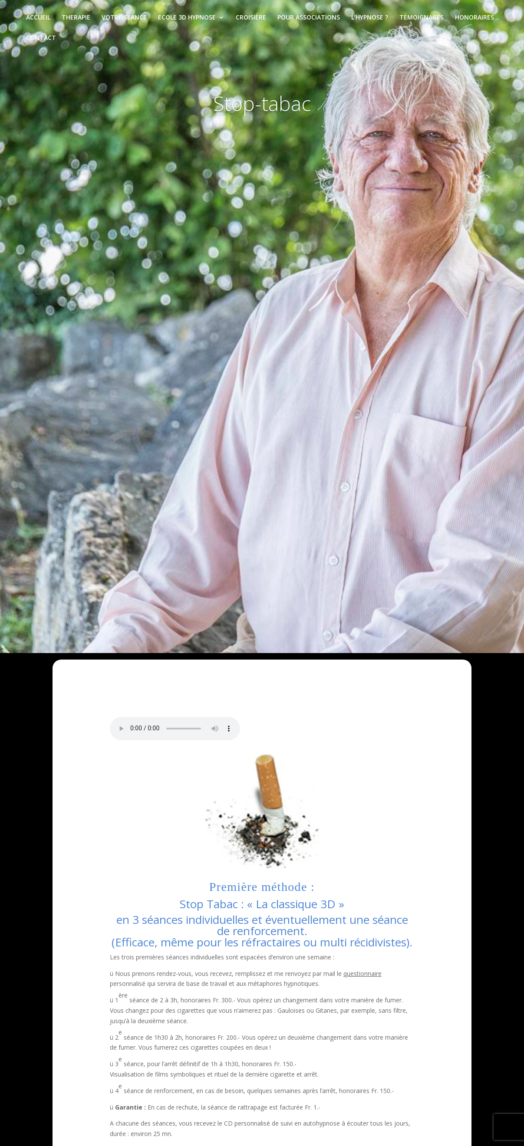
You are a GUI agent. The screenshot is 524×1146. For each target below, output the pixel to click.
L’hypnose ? (369, 17)
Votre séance (124, 17)
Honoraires (474, 17)
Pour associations (308, 17)
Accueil (38, 17)
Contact (41, 38)
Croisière (251, 17)
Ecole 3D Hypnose (187, 17)
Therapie (76, 17)
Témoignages (421, 17)
